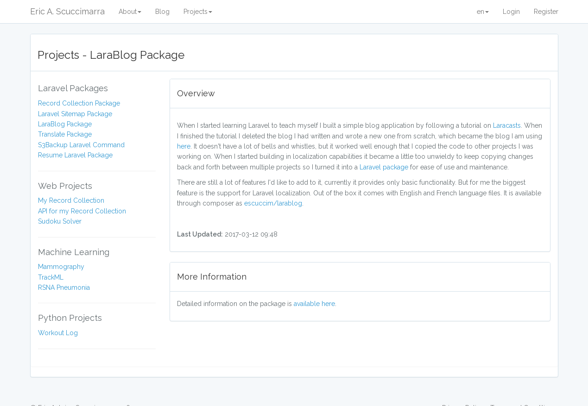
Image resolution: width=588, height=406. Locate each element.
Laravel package (384, 167)
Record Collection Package (79, 103)
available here (314, 303)
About (130, 11)
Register (546, 11)
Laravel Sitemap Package (75, 114)
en (483, 11)
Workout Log (58, 333)
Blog (162, 11)
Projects (197, 11)
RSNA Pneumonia (64, 287)
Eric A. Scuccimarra (67, 11)
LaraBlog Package (65, 124)
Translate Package (65, 134)
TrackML (50, 277)
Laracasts (507, 125)
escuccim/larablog (273, 203)
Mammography (61, 266)
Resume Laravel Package (75, 155)
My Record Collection (71, 200)
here (183, 146)
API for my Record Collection (82, 211)
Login (511, 11)
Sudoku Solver (60, 221)
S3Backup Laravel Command (81, 145)
